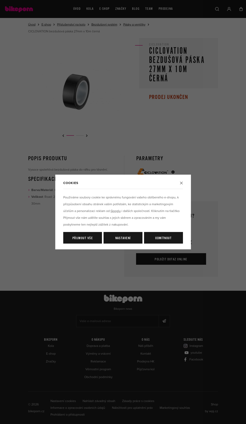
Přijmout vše (82, 238)
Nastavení (123, 238)
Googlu (116, 211)
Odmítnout (163, 238)
